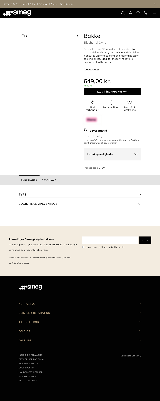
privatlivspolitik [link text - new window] (117, 247)
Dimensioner (91, 69)
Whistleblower (28, 381)
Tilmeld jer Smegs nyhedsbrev (31, 239)
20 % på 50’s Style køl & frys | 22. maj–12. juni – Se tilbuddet (38, 3)
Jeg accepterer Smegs (105, 247)
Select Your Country (130, 355)
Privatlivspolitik (29, 363)
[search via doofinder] (123, 13)
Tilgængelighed (28, 376)
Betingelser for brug (31, 359)
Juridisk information (31, 355)
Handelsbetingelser (30, 372)
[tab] (29, 180)
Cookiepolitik (26, 368)
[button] (23, 35)
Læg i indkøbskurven (112, 91)
